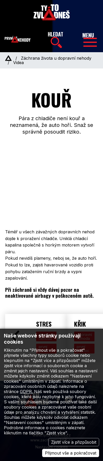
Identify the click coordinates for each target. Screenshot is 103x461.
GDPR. (26, 391)
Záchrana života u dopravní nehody (56, 58)
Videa (18, 62)
